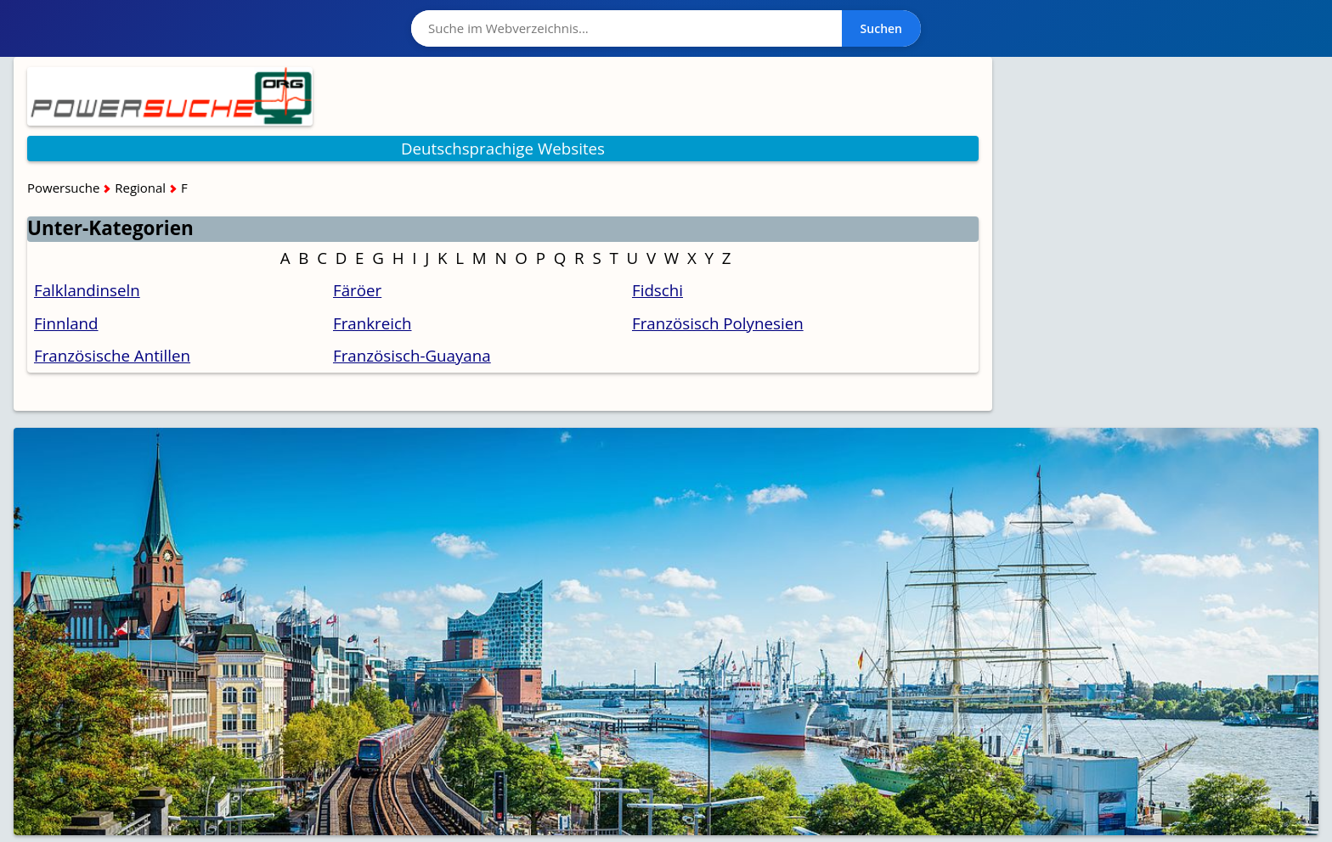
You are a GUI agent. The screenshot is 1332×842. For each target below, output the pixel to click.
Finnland (66, 323)
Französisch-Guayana (412, 355)
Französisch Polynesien (718, 323)
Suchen (881, 28)
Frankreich (372, 323)
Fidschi (657, 289)
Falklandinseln (87, 289)
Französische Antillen (112, 355)
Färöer (357, 289)
